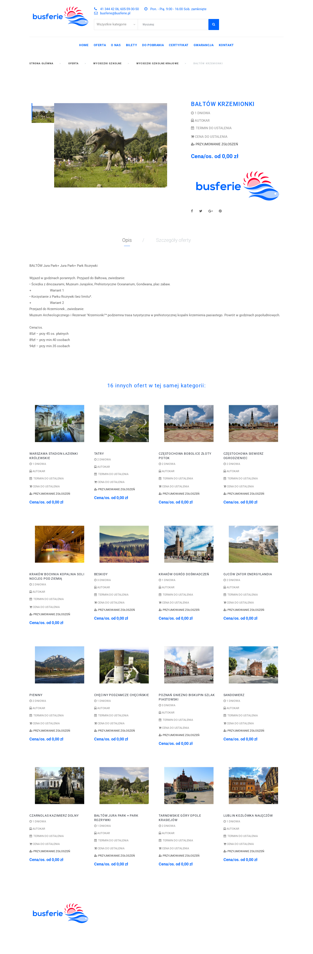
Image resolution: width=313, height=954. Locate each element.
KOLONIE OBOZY (108, 904)
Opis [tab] (127, 240)
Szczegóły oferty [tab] (173, 240)
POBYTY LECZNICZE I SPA (116, 933)
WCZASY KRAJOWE (110, 928)
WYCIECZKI (104, 924)
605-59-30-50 (199, 904)
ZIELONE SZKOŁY (109, 914)
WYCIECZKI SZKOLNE (112, 909)
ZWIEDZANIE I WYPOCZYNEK (119, 919)
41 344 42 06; (174, 904)
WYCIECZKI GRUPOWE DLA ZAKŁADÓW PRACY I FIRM (117, 940)
